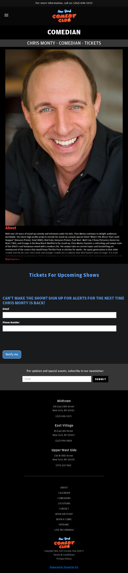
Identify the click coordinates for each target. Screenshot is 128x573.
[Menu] (6, 15)
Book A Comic (64, 519)
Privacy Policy (64, 558)
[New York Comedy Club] (63, 15)
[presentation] (29, 341)
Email (6, 308)
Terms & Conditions (64, 554)
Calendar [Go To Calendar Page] (64, 492)
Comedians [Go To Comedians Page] (64, 498)
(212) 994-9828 (63, 440)
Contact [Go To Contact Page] (64, 508)
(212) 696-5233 (83, 3)
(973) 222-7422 (63, 465)
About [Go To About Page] (64, 487)
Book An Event (64, 514)
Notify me (12, 354)
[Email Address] (56, 379)
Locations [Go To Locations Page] (64, 503)
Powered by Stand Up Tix (64, 567)
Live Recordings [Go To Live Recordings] (64, 529)
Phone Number (11, 322)
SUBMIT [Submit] (100, 379)
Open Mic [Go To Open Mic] (64, 524)
